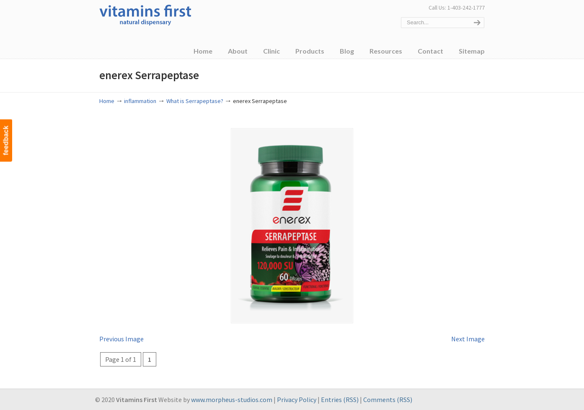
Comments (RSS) (387, 399)
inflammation (140, 101)
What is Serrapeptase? (194, 101)
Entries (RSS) (340, 399)
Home (106, 101)
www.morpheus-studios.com (231, 399)
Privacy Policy (296, 399)
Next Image (468, 338)
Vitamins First (145, 14)
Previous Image (121, 338)
